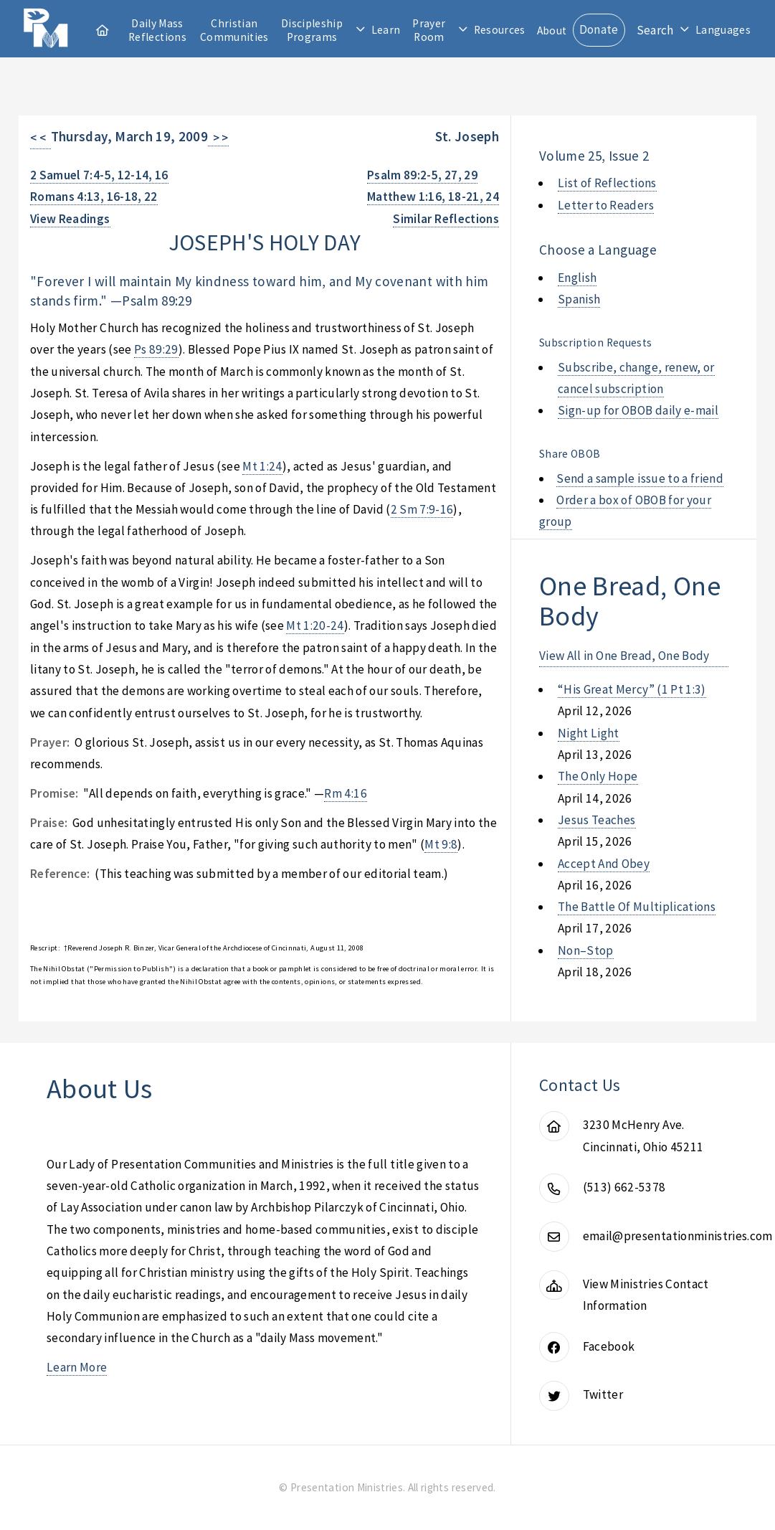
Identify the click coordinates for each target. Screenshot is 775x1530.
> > (218, 138)
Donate (599, 29)
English (577, 277)
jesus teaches (597, 820)
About (552, 30)
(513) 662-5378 (624, 1187)
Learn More (77, 1367)
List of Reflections (607, 183)
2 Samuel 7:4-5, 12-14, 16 (99, 175)
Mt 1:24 (262, 466)
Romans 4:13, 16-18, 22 (94, 196)
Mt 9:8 (440, 844)
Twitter (603, 1394)
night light (588, 733)
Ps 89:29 (156, 349)
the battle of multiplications (636, 907)
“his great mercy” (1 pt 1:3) (632, 689)
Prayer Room (428, 30)
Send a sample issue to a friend (639, 478)
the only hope (598, 776)
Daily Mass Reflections (157, 30)
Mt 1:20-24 (314, 625)
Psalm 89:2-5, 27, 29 (422, 175)
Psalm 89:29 (156, 300)
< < (40, 138)
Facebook (609, 1346)
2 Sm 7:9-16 (422, 509)
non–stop (586, 950)
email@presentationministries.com (678, 1236)
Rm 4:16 (345, 793)
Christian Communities (234, 30)
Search (655, 30)
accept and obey (604, 864)
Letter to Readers (606, 205)
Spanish (579, 299)
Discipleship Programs (312, 30)
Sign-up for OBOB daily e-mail (638, 410)
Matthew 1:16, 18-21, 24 (433, 196)
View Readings (70, 219)
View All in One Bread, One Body (624, 656)
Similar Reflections (446, 219)
